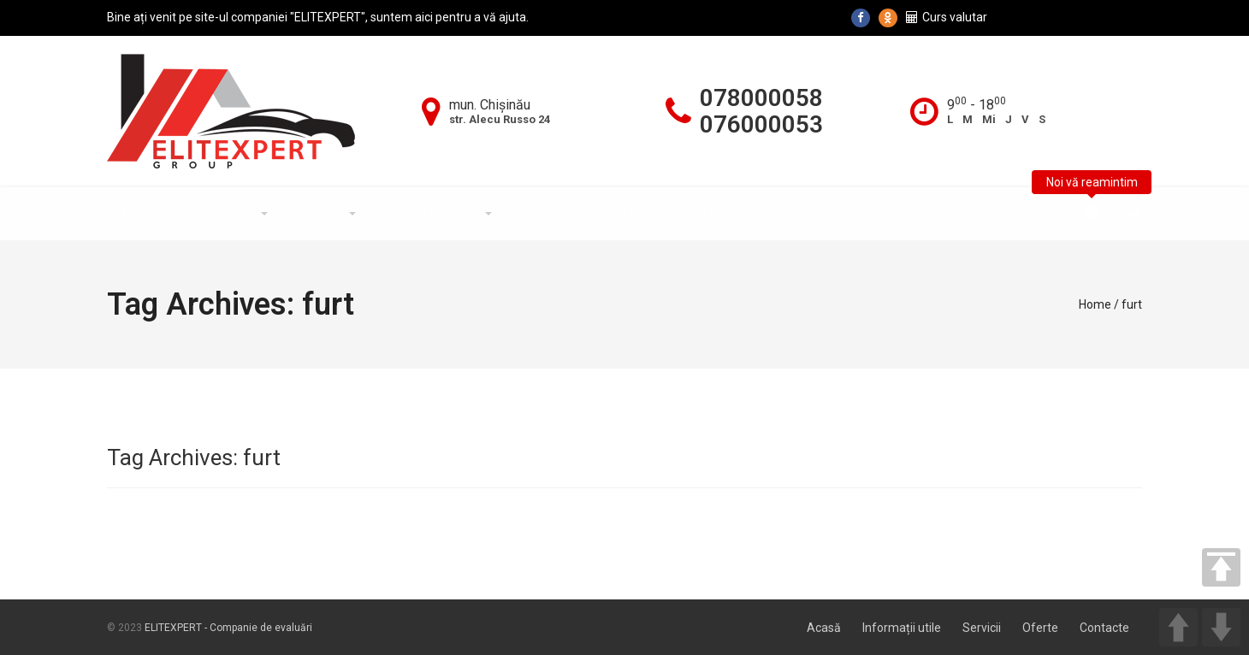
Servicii (320, 214)
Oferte (543, 214)
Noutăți (621, 214)
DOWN (1221, 627)
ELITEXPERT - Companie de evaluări (228, 628)
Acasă (139, 214)
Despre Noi (223, 214)
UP (1178, 627)
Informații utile (432, 214)
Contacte (707, 214)
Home (1095, 304)
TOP (1221, 567)
